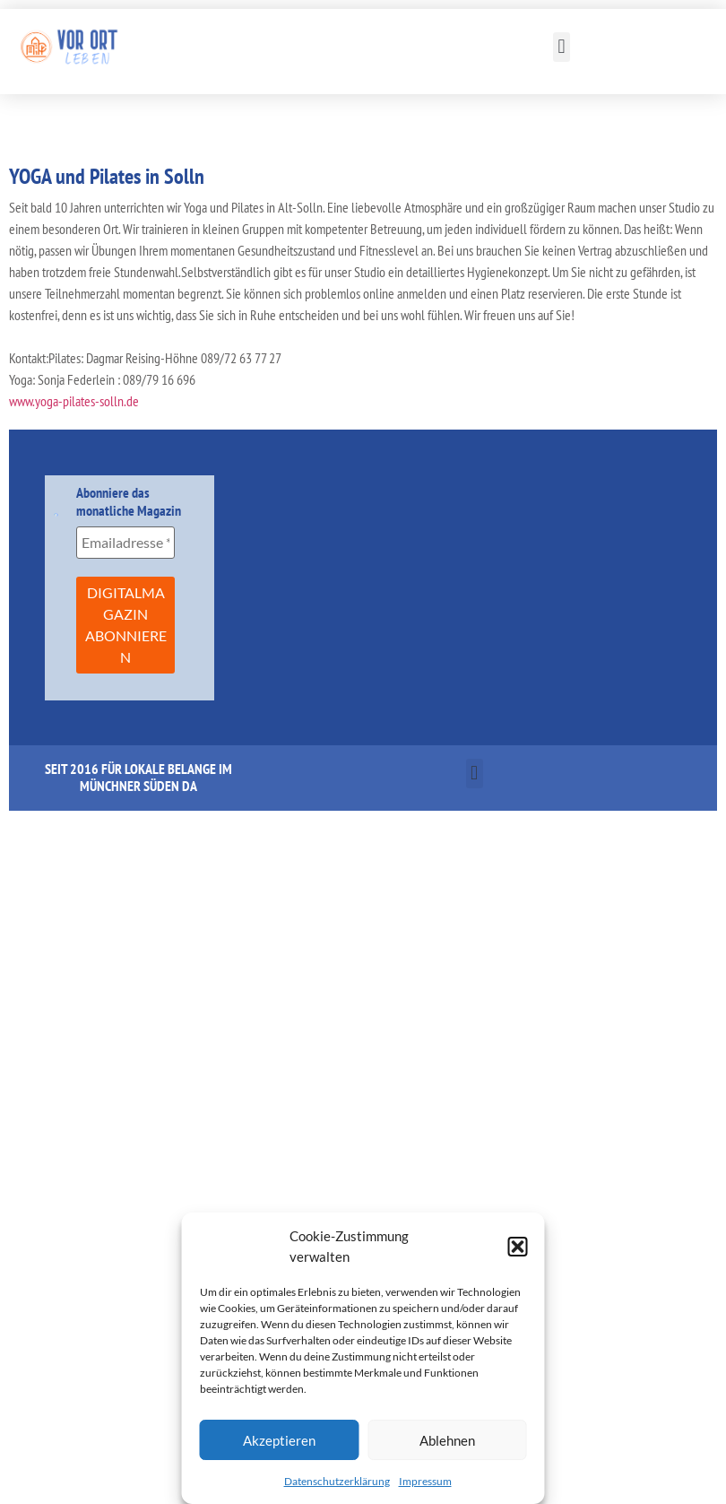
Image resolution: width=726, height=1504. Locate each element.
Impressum (425, 1481)
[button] (518, 1247)
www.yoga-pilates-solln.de (74, 401)
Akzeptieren (279, 1440)
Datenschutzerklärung (337, 1481)
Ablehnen (447, 1440)
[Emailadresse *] (125, 542)
